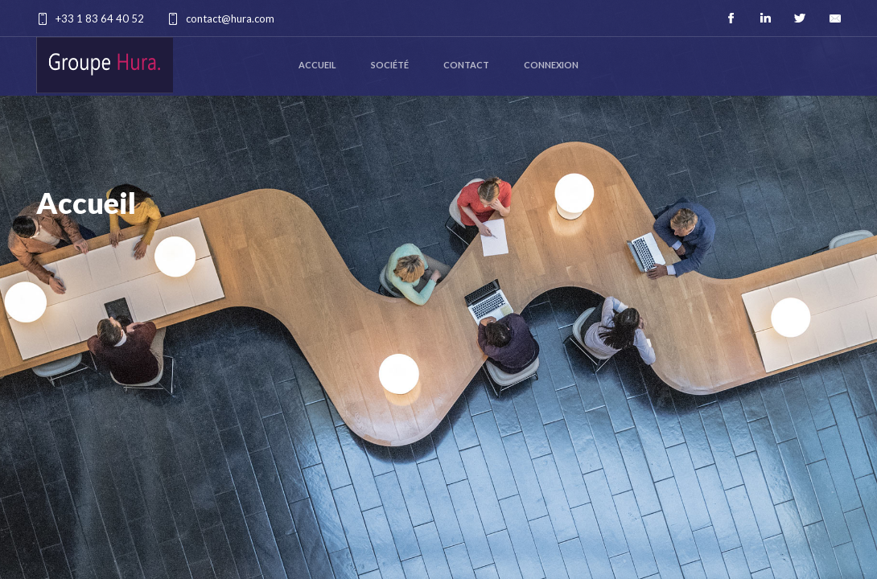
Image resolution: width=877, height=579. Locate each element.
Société (390, 65)
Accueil (317, 65)
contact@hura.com (230, 18)
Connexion (551, 65)
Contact (466, 65)
